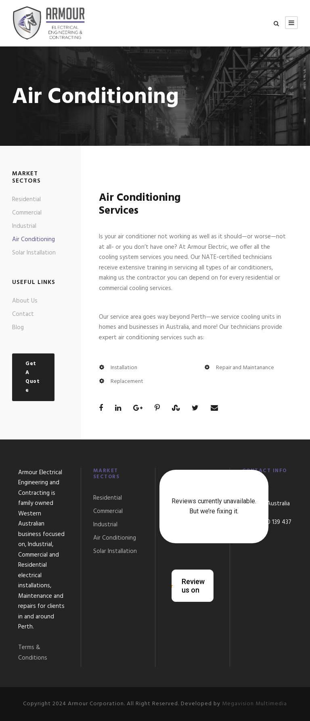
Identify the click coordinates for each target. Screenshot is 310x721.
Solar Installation (34, 253)
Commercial (27, 213)
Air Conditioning (33, 239)
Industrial (24, 226)
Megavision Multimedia (254, 703)
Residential (26, 199)
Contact (23, 314)
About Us (25, 301)
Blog (18, 327)
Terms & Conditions (32, 653)
